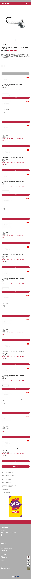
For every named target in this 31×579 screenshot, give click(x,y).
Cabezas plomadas (21, 6)
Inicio (1, 6)
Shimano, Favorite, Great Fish (5, 568)
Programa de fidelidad (4, 550)
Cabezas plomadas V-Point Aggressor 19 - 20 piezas (10, 485)
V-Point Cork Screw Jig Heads (6, 492)
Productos (5, 6)
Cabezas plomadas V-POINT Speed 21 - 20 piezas (9, 475)
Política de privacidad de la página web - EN (7, 548)
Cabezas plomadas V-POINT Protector (8, 472)
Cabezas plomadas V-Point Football (7, 486)
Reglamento (3, 541)
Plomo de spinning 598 (5, 489)
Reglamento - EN (3, 543)
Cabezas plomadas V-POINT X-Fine (7, 482)
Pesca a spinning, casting (13, 6)
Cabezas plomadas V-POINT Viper (7, 479)
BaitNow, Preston (3, 557)
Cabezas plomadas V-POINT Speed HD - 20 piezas (9, 478)
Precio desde (8, 50)
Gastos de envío (3, 545)
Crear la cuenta (18, 541)
